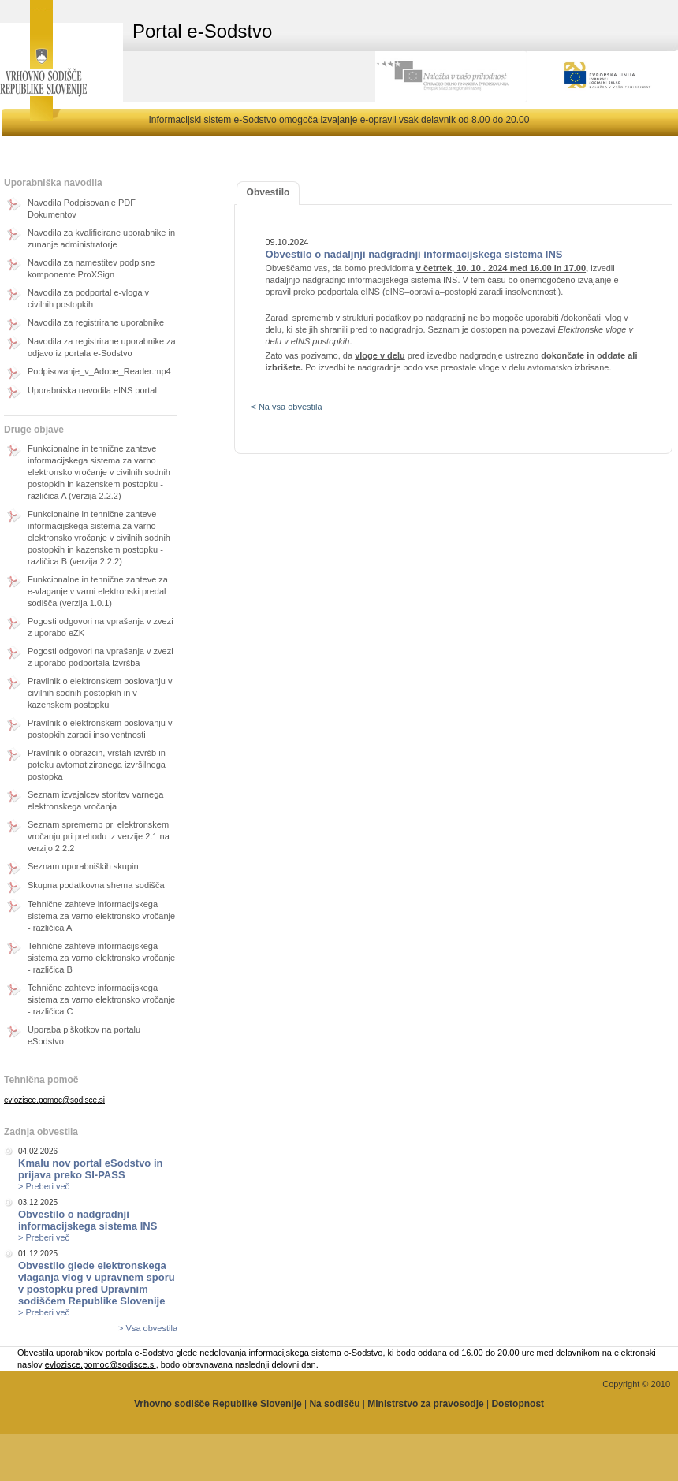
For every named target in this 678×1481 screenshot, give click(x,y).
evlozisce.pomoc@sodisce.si (54, 1100)
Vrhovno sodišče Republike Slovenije (218, 1403)
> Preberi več (43, 1186)
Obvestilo (268, 192)
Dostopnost (517, 1403)
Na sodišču (334, 1403)
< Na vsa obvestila (286, 406)
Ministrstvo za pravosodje (425, 1403)
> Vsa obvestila (147, 1328)
